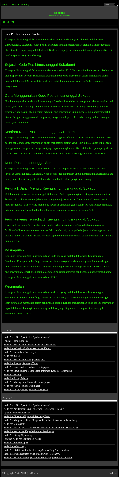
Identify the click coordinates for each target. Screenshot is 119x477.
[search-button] (116, 4)
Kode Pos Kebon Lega (15, 446)
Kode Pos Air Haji (12, 374)
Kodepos (59, 12)
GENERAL (9, 22)
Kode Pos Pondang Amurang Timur (21, 363)
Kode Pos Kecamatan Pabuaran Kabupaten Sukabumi (30, 344)
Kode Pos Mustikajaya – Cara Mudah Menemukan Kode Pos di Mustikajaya (41, 427)
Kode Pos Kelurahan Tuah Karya (20, 352)
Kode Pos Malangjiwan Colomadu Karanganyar (27, 382)
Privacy (25, 4)
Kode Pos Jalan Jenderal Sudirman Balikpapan (26, 367)
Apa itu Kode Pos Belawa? (17, 412)
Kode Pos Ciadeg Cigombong (18, 435)
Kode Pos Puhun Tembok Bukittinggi (22, 385)
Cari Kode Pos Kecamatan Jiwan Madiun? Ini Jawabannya (32, 453)
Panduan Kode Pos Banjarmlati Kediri (22, 438)
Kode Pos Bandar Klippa (16, 442)
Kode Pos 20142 (12, 355)
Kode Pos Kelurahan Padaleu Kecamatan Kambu (27, 348)
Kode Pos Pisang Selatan (16, 378)
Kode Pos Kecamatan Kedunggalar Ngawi (24, 359)
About (5, 4)
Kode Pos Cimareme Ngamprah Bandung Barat (27, 416)
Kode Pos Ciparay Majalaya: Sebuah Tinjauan (26, 389)
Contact (15, 4)
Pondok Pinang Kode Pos (16, 341)
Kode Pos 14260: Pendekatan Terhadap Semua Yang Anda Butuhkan (37, 450)
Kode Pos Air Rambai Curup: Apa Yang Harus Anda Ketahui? (34, 409)
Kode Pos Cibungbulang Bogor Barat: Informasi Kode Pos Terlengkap (38, 370)
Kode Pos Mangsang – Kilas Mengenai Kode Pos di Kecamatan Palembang (40, 420)
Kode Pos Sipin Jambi (14, 424)
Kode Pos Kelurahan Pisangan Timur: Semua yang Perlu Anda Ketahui (38, 457)
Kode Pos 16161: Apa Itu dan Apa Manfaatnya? (27, 337)
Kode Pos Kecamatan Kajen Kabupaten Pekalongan (29, 431)
